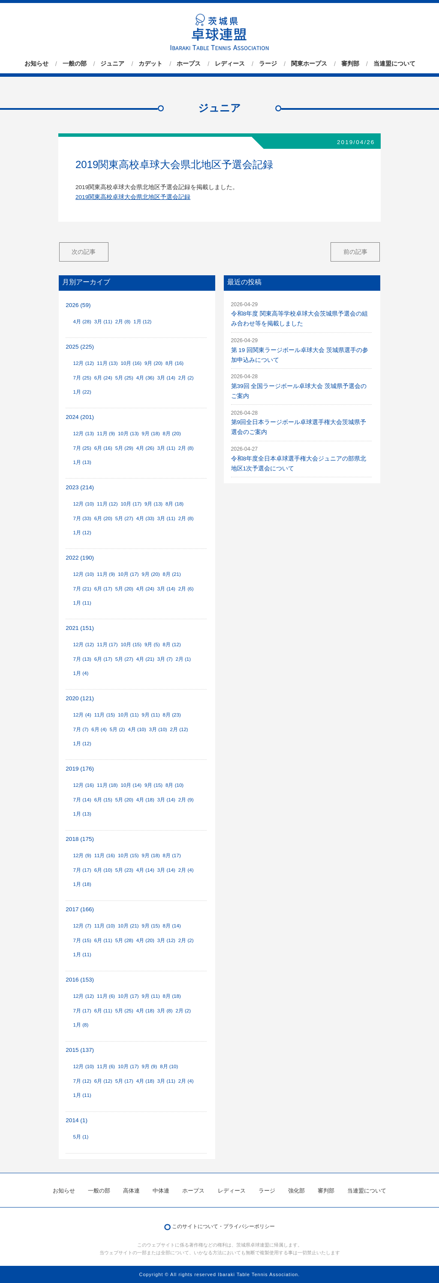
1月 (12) (142, 321)
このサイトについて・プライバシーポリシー (223, 1226)
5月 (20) (124, 588)
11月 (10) (104, 925)
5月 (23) (124, 870)
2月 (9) (186, 799)
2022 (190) (80, 557)
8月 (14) (172, 925)
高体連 (131, 1190)
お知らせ (36, 63)
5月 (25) (124, 377)
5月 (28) (124, 940)
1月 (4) (81, 673)
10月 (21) (128, 925)
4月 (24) (145, 588)
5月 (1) (81, 1136)
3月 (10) (158, 729)
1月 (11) (82, 602)
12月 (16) (83, 785)
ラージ (268, 63)
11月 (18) (107, 785)
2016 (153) (80, 979)
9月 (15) (153, 785)
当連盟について (394, 63)
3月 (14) (166, 377)
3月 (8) (165, 1010)
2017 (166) (80, 909)
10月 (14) (131, 785)
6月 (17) (103, 588)
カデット (150, 63)
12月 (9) (82, 855)
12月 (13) (83, 433)
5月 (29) (124, 448)
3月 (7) (165, 659)
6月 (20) (103, 518)
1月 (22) (82, 392)
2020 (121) (80, 698)
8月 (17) (172, 855)
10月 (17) (131, 503)
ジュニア (112, 63)
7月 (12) (82, 1081)
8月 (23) (172, 714)
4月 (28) (82, 321)
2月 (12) (179, 729)
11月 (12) (107, 503)
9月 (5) (152, 644)
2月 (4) (186, 870)
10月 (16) (131, 363)
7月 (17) (82, 870)
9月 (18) (151, 433)
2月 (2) (186, 377)
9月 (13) (153, 503)
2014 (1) (76, 1120)
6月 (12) (103, 1081)
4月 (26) (145, 448)
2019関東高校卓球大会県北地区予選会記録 (174, 164)
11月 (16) (104, 855)
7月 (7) (81, 729)
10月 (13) (128, 433)
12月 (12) (83, 363)
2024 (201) (80, 417)
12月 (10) (83, 503)
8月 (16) (174, 363)
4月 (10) (137, 729)
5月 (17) (124, 1081)
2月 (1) (183, 659)
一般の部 (75, 63)
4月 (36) (145, 377)
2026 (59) (78, 305)
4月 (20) (145, 940)
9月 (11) (151, 714)
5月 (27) (124, 518)
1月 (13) (82, 462)
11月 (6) (106, 996)
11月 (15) (104, 714)
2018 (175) (80, 839)
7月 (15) (82, 940)
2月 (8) (123, 321)
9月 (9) (149, 1066)
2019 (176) (80, 768)
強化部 (296, 1190)
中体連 (161, 1190)
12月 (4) (82, 714)
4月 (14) (145, 870)
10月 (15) (131, 644)
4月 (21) (145, 659)
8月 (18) (174, 503)
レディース (230, 63)
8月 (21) (172, 574)
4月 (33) (145, 518)
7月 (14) (82, 799)
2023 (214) (80, 487)
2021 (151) (80, 628)
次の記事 (84, 251)
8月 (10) (174, 785)
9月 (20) (153, 363)
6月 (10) (103, 870)
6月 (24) (103, 377)
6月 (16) (103, 448)
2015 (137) (80, 1050)
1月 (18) (82, 884)
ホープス (189, 63)
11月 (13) (107, 363)
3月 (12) (166, 940)
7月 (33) (82, 518)
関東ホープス (309, 63)
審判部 (350, 63)
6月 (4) (99, 729)
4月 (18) (145, 799)
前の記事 (355, 251)
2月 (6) (186, 588)
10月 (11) (128, 714)
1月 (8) (81, 1024)
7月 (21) (82, 588)
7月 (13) (82, 659)
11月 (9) (106, 433)
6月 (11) (103, 940)
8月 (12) (172, 644)
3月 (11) (103, 321)
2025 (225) (80, 346)
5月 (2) (117, 729)
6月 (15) (103, 799)
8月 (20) (172, 433)
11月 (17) (107, 644)
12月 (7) (82, 925)
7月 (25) (82, 377)
